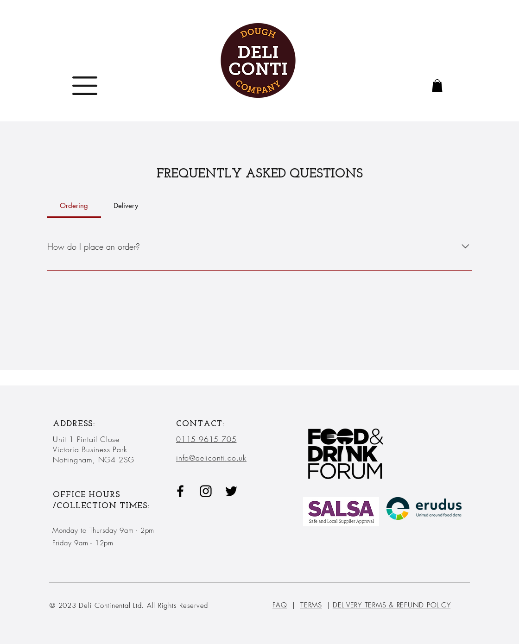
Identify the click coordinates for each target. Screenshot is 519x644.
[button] (84, 85)
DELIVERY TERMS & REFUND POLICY (392, 605)
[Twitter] (231, 491)
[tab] (74, 206)
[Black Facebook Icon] (180, 491)
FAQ (279, 605)
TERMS (311, 605)
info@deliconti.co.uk (211, 458)
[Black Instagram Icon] (206, 491)
